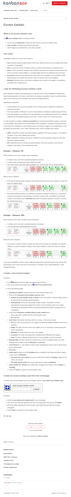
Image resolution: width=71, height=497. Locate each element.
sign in (9, 482)
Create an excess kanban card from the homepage (26, 376)
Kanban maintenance (10, 467)
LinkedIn (10, 416)
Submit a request (59, 3)
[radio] (31, 427)
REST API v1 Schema (10, 457)
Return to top (8, 442)
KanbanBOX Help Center (10, 10)
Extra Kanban (8, 453)
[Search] (53, 10)
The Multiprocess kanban (11, 464)
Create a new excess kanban (17, 273)
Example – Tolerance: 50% (14, 215)
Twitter (7, 416)
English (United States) (58, 493)
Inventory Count (8, 460)
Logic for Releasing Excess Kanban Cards (23, 89)
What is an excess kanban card (18, 33)
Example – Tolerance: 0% (13, 151)
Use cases (8, 54)
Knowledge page (23, 10)
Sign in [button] (48, 3)
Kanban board (34, 10)
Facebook (5, 416)
